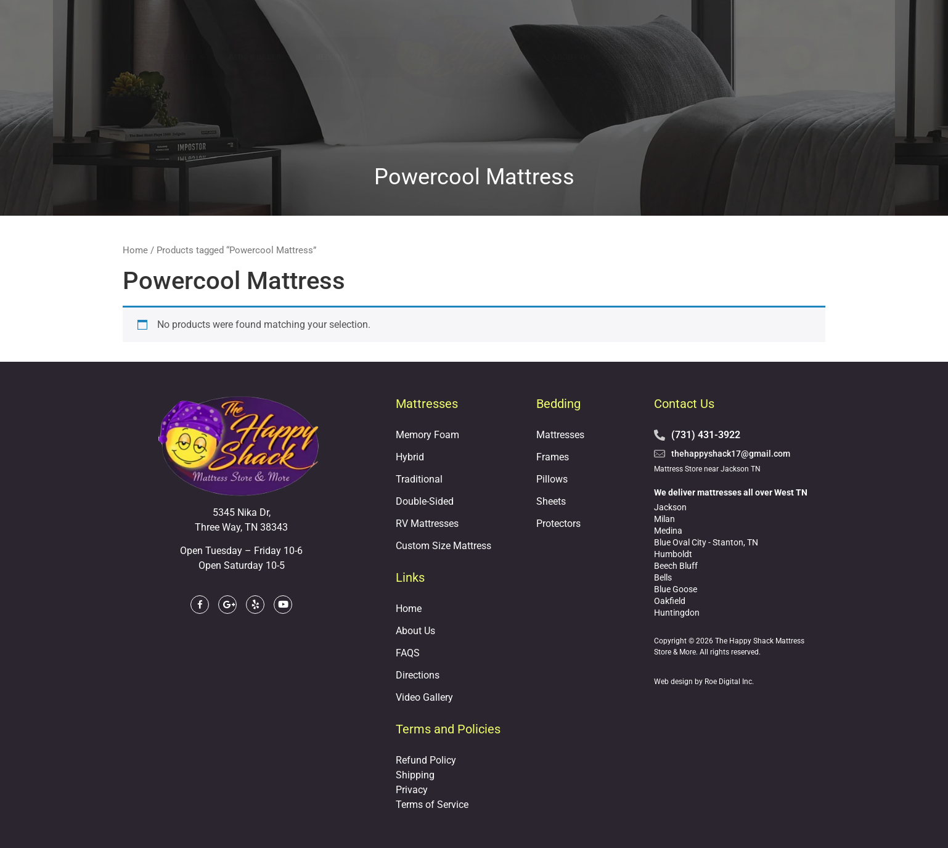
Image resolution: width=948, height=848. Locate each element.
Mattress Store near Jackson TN (707, 469)
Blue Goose (675, 589)
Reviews (695, 57)
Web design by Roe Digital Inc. (704, 681)
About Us (571, 57)
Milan (664, 519)
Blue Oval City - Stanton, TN (706, 542)
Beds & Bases (260, 57)
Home (135, 250)
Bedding (337, 57)
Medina (668, 531)
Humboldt (673, 554)
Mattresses (174, 57)
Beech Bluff (676, 566)
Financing (635, 57)
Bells (663, 577)
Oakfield (669, 601)
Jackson (670, 507)
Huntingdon (677, 613)
